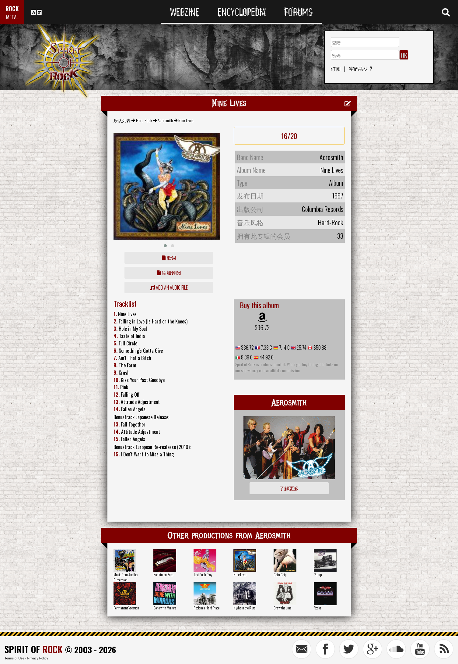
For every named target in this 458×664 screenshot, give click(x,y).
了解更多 (289, 488)
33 (340, 236)
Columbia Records (322, 209)
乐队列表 (122, 120)
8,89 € (246, 357)
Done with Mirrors (164, 607)
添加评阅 (169, 272)
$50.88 (320, 347)
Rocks (317, 607)
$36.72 (262, 327)
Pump (318, 574)
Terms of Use (14, 658)
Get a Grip (280, 574)
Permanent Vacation (126, 607)
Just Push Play (203, 574)
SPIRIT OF (33, 649)
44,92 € (266, 357)
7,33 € (266, 347)
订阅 (336, 68)
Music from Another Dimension (126, 577)
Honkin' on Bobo (163, 574)
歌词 (169, 257)
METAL (12, 17)
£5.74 (301, 347)
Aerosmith (165, 120)
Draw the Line (282, 607)
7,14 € (284, 347)
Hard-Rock (144, 120)
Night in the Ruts (244, 607)
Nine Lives (239, 574)
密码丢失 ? (360, 68)
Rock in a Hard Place (206, 607)
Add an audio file (169, 287)
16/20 (289, 135)
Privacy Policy (37, 658)
